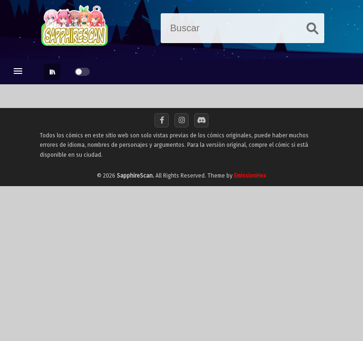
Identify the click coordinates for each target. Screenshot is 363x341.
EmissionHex (250, 175)
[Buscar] (233, 28)
